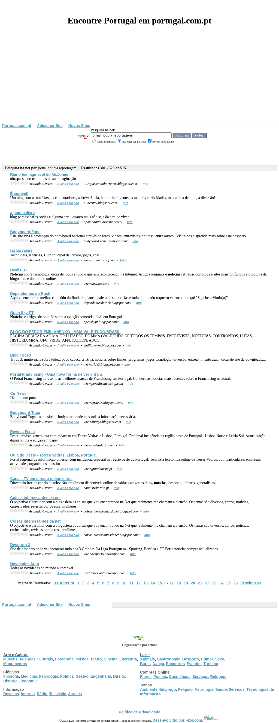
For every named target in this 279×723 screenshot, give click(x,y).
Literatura (128, 659)
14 (153, 583)
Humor (207, 659)
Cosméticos (179, 676)
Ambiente (148, 689)
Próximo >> (251, 583)
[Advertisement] (139, 82)
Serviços (200, 676)
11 (131, 583)
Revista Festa (22, 431)
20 (193, 583)
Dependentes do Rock (30, 293)
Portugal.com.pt (16, 125)
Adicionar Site (50, 125)
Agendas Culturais (36, 659)
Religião (185, 689)
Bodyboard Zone (25, 232)
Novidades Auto (24, 564)
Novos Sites (79, 125)
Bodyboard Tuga (25, 412)
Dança (158, 664)
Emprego (167, 689)
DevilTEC (18, 270)
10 (124, 583)
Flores (145, 676)
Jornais (75, 694)
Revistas (11, 694)
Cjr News (18, 393)
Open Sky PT (22, 312)
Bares (145, 664)
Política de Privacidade (139, 712)
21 (200, 583)
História (10, 681)
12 (138, 583)
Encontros (175, 664)
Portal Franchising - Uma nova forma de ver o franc (56, 374)
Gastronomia (168, 659)
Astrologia (204, 689)
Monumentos (15, 664)
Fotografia (64, 659)
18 (179, 583)
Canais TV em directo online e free (41, 478)
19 (186, 583)
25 (228, 583)
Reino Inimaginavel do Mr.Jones (39, 174)
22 (207, 583)
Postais (160, 676)
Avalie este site (68, 183)
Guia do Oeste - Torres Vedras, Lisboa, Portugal (53, 455)
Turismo (211, 664)
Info (145, 183)
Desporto (190, 659)
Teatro (96, 659)
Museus (10, 659)
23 (214, 583)
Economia (28, 681)
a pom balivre (22, 213)
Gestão (81, 676)
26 (235, 583)
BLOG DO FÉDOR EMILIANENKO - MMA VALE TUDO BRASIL (65, 332)
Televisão (57, 694)
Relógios (218, 676)
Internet (28, 694)
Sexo (219, 659)
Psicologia (48, 676)
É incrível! (19, 193)
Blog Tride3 (20, 355)
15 (160, 583)
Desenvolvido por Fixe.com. (186, 720)
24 (221, 583)
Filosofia (11, 676)
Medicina (29, 676)
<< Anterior (64, 583)
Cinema (111, 659)
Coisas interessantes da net (35, 498)
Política (67, 676)
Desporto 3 (20, 545)
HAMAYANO (21, 251)
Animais (147, 659)
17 (171, 583)
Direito (119, 676)
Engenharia (100, 676)
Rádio (42, 694)
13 (145, 583)
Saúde (221, 689)
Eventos (194, 664)
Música (81, 659)
